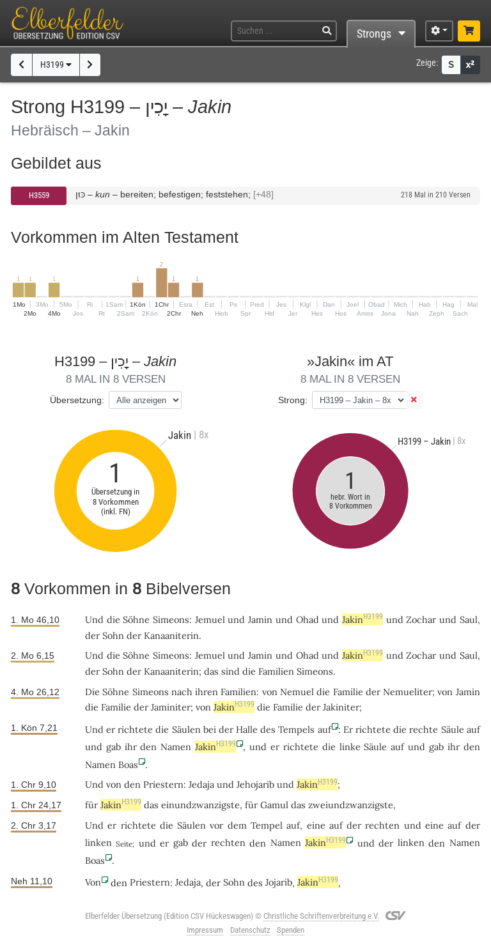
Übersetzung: (77, 400)
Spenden (290, 930)
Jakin (362, 619)
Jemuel (210, 619)
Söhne (136, 619)
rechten (382, 825)
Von (93, 882)
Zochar (421, 619)
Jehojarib (255, 784)
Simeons (171, 619)
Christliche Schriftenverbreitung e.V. (321, 916)
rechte (423, 729)
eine (316, 825)
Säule (452, 729)
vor (216, 825)
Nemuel (297, 692)
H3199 (56, 64)
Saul (469, 619)
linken (98, 842)
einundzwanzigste (200, 805)
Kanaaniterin (171, 635)
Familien (276, 671)
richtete (135, 729)
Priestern (163, 784)
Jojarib (278, 882)
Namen (175, 747)
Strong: (293, 400)
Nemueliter (407, 692)
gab (113, 747)
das (211, 671)
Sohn (113, 635)
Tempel (267, 825)
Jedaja (201, 784)
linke (350, 747)
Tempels (296, 729)
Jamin (260, 619)
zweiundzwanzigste (350, 805)
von (113, 784)
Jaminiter (171, 707)
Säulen (186, 729)
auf (324, 729)
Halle (247, 729)
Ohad (307, 619)
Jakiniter (341, 707)
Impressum (205, 930)
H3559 (39, 195)
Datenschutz (250, 930)
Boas (128, 764)
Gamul (274, 805)
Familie (348, 692)
